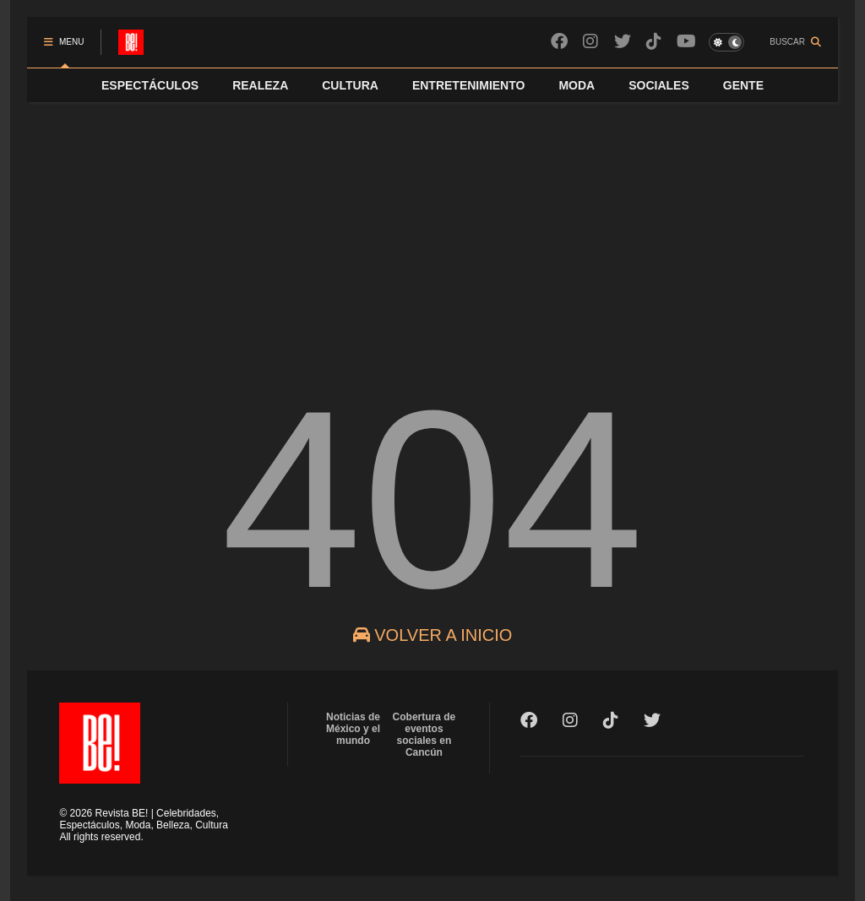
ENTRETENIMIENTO (468, 85)
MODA (576, 85)
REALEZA (260, 85)
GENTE (743, 85)
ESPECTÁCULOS (150, 85)
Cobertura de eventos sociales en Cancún (424, 734)
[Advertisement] (432, 229)
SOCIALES (658, 85)
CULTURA (350, 85)
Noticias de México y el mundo (353, 728)
